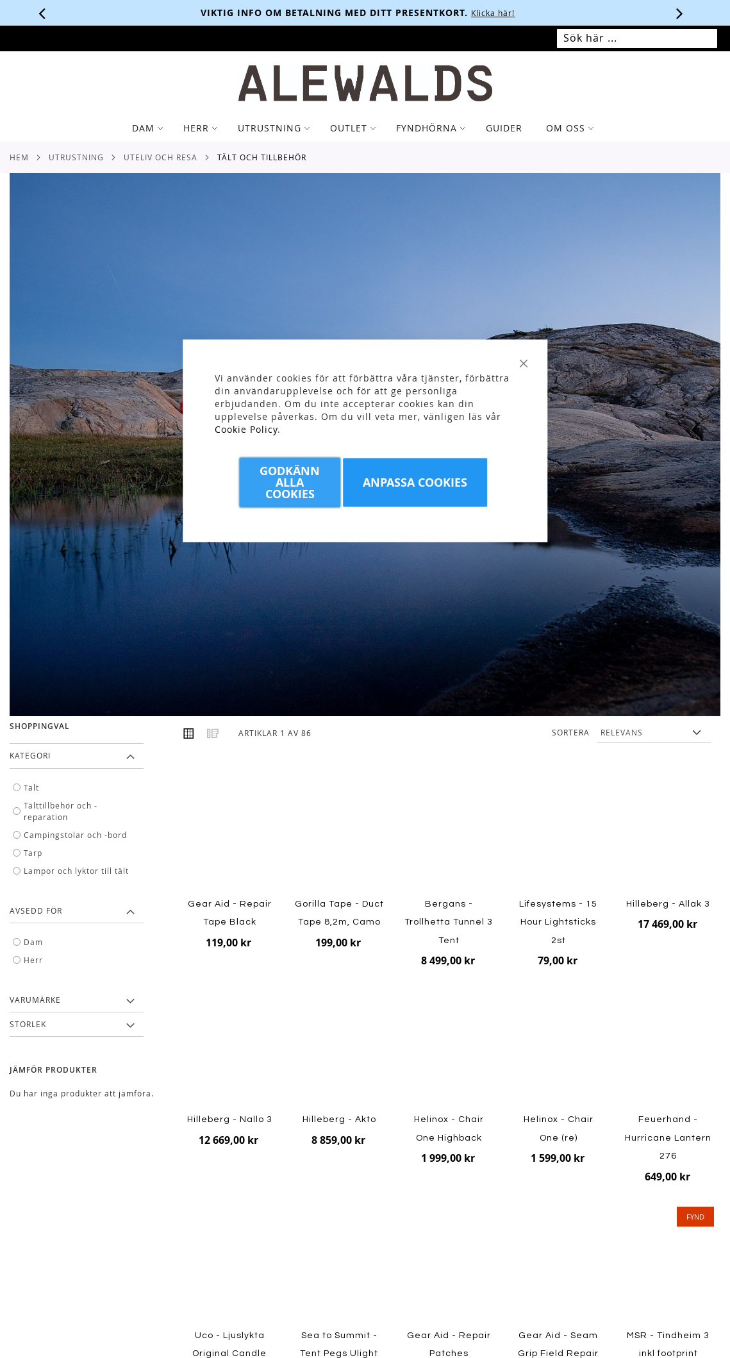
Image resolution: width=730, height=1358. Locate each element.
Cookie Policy (246, 429)
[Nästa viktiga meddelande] (680, 12)
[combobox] (637, 38)
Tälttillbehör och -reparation (60, 811)
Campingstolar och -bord (75, 835)
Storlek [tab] (28, 1024)
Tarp (33, 853)
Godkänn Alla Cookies (290, 482)
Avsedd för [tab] (36, 910)
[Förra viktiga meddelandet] (42, 12)
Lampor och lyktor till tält (76, 871)
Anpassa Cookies (415, 482)
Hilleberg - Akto (339, 1119)
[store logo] (365, 83)
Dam (33, 942)
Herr (33, 960)
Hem (19, 157)
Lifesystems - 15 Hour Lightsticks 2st (558, 922)
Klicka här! (500, 13)
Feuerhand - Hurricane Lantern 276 (668, 1138)
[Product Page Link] (558, 833)
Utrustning (76, 157)
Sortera (571, 732)
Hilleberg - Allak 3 (668, 904)
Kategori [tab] (30, 755)
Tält (31, 787)
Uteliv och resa (160, 157)
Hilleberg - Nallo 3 (229, 1119)
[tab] (365, 128)
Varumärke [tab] (35, 999)
